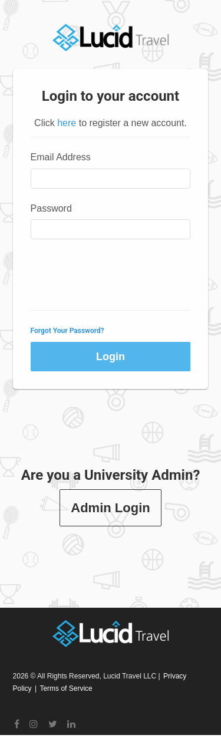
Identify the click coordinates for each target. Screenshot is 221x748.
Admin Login (110, 507)
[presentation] (120, 275)
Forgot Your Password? (67, 331)
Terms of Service (65, 688)
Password (51, 208)
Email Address (61, 157)
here (66, 123)
